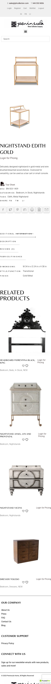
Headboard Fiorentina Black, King (17, 361)
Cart (25, 8)
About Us (5, 610)
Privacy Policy (7, 643)
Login (9, 8)
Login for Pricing (9, 158)
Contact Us (6, 621)
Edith (10, 196)
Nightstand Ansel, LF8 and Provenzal (15, 435)
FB (26, 14)
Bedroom (20, 192)
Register (17, 8)
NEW (25, 370)
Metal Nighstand (20, 196)
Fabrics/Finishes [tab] (11, 257)
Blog (3, 625)
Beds (11, 370)
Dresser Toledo (9, 579)
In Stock (29, 192)
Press (3, 614)
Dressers (13, 586)
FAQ (3, 617)
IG (21, 14)
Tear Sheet (8, 184)
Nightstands (39, 192)
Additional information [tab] (16, 234)
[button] (25, 31)
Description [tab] (8, 241)
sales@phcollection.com (19, 3)
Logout (41, 8)
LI (30, 14)
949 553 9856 (38, 3)
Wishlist (32, 8)
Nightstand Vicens (11, 507)
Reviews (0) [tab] (7, 249)
